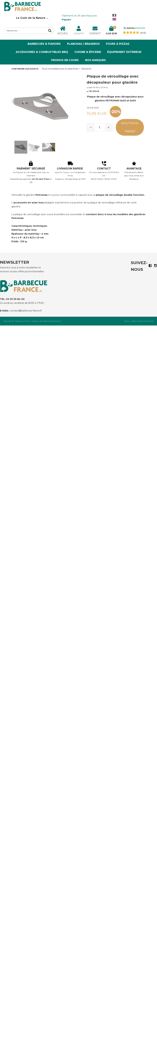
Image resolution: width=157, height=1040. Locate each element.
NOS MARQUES (95, 60)
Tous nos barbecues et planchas (60, 68)
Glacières (86, 68)
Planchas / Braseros (83, 43)
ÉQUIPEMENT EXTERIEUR (124, 52)
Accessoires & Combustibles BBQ (42, 52)
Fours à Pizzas (117, 43)
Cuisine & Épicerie (87, 52)
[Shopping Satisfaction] (134, 28)
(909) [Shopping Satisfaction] (143, 33)
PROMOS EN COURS (65, 60)
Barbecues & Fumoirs (44, 43)
